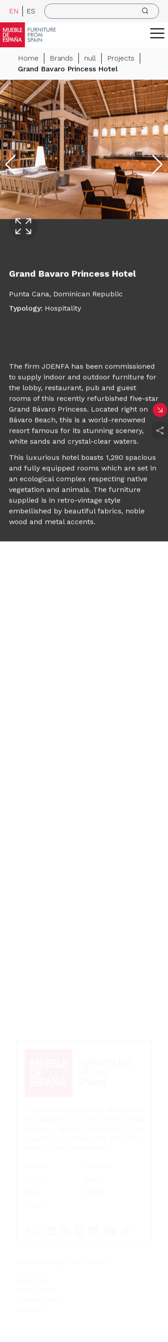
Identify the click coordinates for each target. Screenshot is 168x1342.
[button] (157, 33)
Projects (120, 58)
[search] (101, 11)
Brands (61, 58)
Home (28, 58)
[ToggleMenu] (157, 33)
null (90, 58)
